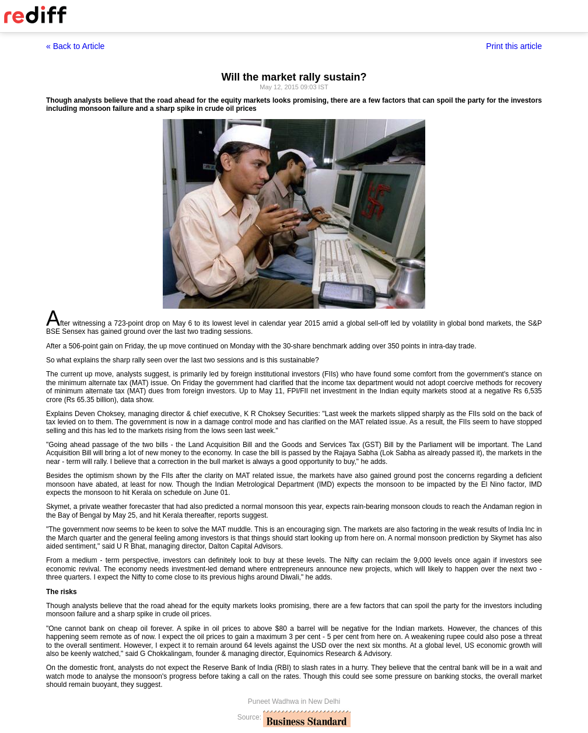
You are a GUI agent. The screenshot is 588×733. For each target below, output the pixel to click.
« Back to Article (75, 46)
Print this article (514, 46)
